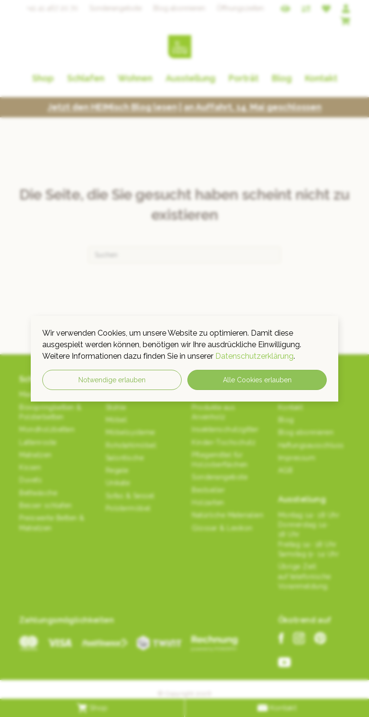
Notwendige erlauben (112, 380)
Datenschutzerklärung (254, 356)
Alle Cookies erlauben (257, 380)
